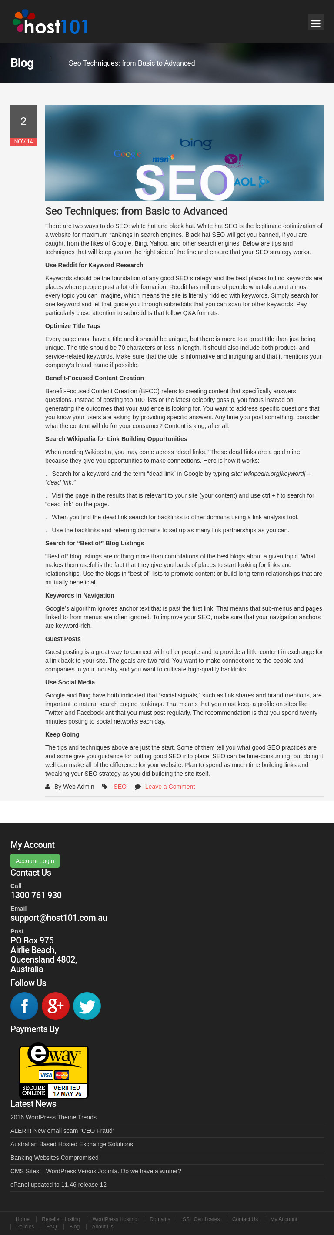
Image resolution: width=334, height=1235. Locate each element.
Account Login (35, 860)
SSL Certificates (201, 1219)
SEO (120, 786)
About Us (102, 1227)
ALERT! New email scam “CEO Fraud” (62, 1130)
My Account (284, 1219)
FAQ (52, 1227)
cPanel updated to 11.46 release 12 (58, 1184)
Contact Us (245, 1219)
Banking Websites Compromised (54, 1157)
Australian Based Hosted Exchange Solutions (71, 1144)
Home (23, 1219)
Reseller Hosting (61, 1219)
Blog (74, 1227)
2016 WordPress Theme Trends (53, 1117)
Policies (25, 1227)
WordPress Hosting (115, 1219)
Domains (160, 1219)
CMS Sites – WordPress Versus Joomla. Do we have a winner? (95, 1171)
